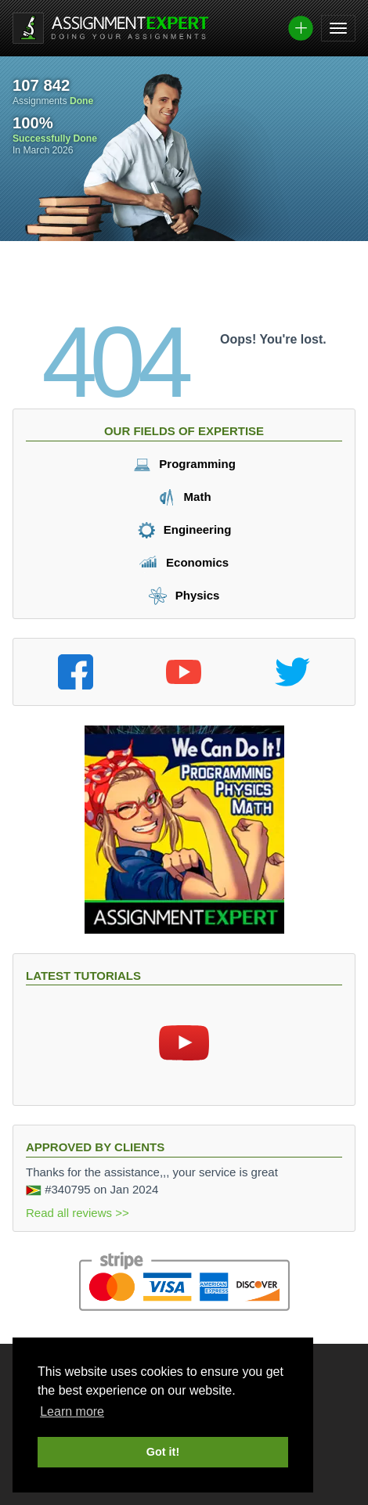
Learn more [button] (72, 1411)
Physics (184, 595)
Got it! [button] (162, 1452)
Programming (184, 463)
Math (184, 496)
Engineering (184, 529)
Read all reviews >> (77, 1212)
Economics (184, 562)
